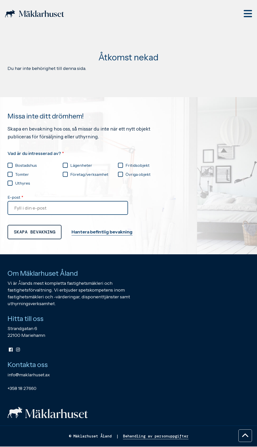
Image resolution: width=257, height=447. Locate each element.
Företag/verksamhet (89, 174)
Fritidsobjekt (137, 165)
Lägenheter (81, 165)
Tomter (22, 174)
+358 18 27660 (22, 388)
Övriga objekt (138, 174)
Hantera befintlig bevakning (102, 232)
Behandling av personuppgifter (155, 436)
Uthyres (22, 183)
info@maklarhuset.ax (29, 375)
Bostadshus (26, 165)
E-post (14, 197)
